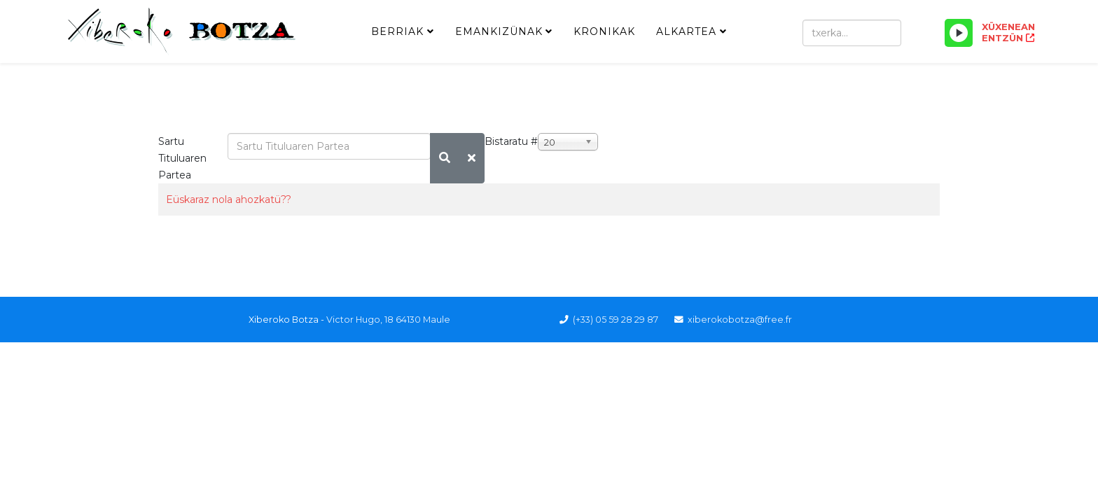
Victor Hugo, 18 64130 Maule (388, 319)
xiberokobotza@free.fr (740, 319)
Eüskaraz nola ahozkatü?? (228, 199)
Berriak (397, 31)
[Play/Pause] (959, 33)
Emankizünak (499, 31)
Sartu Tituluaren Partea (182, 158)
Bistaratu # (511, 141)
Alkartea (686, 31)
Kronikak (604, 31)
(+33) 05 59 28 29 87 (615, 319)
